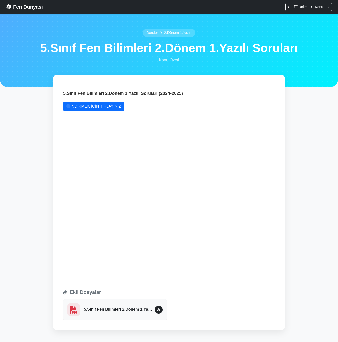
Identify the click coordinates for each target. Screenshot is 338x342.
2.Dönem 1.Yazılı (178, 33)
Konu (317, 7)
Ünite (300, 7)
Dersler (152, 33)
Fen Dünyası (24, 7)
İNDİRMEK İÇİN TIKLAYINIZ (93, 106)
